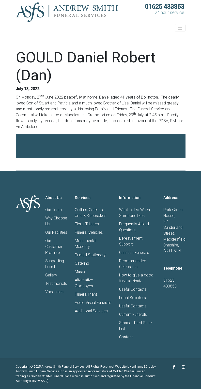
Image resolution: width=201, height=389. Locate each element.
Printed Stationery (90, 255)
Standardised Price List (135, 325)
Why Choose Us (56, 221)
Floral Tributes (87, 224)
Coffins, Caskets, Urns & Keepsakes (90, 212)
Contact (126, 337)
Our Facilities (56, 232)
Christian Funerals (134, 252)
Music (80, 271)
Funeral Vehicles (89, 232)
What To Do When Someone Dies (134, 212)
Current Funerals (133, 314)
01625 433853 (164, 6)
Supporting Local (54, 264)
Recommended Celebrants (132, 264)
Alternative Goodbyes (84, 283)
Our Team (53, 209)
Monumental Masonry (85, 243)
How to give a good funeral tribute (136, 278)
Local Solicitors (132, 297)
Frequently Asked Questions (134, 227)
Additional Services (91, 311)
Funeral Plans (86, 294)
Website (121, 366)
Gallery (51, 275)
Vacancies (54, 291)
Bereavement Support (130, 241)
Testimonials (56, 283)
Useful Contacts (132, 289)
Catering (82, 263)
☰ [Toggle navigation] (180, 28)
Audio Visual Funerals (93, 302)
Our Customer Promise (53, 246)
